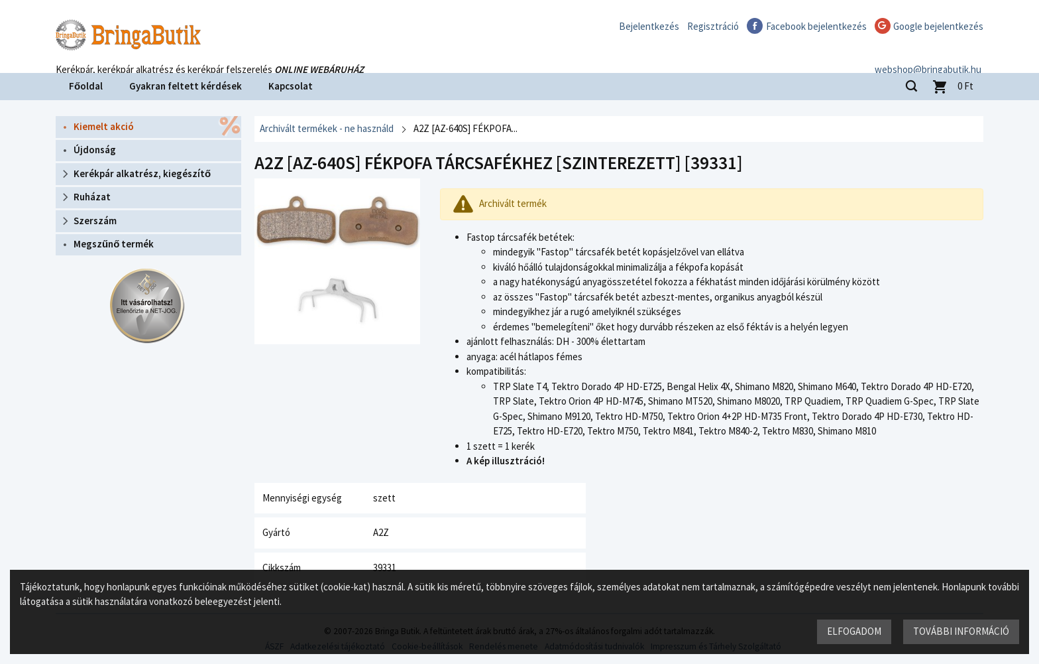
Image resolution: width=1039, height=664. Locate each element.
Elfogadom (854, 631)
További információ (961, 631)
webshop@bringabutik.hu (930, 55)
